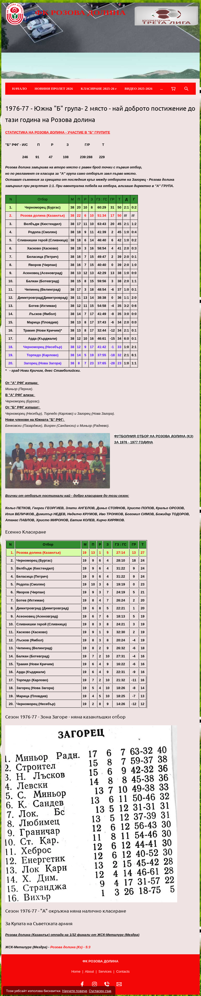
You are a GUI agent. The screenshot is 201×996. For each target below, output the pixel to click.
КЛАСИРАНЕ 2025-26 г (99, 88)
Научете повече (74, 991)
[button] (57, 460)
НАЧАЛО (19, 88)
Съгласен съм (100, 991)
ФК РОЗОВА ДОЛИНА (80, 12)
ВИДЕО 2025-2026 (138, 88)
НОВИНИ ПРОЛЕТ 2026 (54, 88)
